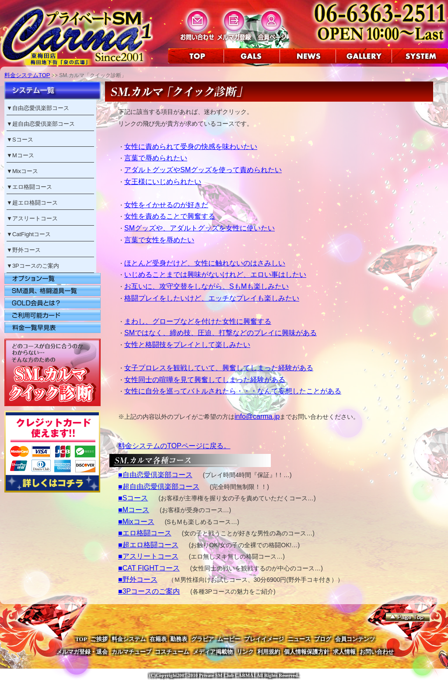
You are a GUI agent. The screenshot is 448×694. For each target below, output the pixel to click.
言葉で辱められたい (155, 158)
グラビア (202, 639)
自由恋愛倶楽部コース (40, 108)
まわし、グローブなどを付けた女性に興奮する (197, 321)
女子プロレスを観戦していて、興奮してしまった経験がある (218, 368)
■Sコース (133, 498)
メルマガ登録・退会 (82, 651)
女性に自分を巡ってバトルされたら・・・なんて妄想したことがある (232, 391)
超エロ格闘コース (35, 202)
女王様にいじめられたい (162, 181)
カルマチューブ (131, 651)
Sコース (22, 139)
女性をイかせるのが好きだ (166, 205)
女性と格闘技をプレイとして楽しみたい (187, 344)
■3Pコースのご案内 (149, 591)
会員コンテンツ (355, 639)
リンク (245, 651)
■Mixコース (136, 521)
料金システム (129, 639)
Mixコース (25, 171)
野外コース (26, 250)
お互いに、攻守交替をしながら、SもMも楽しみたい (206, 286)
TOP (81, 639)
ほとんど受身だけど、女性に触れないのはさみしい (204, 263)
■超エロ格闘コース (148, 545)
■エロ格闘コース (145, 533)
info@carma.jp (257, 416)
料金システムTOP (27, 75)
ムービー (228, 639)
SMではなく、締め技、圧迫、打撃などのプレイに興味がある (220, 332)
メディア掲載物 (213, 651)
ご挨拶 (99, 639)
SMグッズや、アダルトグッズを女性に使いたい (199, 228)
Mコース (23, 155)
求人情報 (344, 651)
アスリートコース (35, 218)
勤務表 (178, 639)
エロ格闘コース (32, 187)
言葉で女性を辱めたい (159, 240)
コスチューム (172, 651)
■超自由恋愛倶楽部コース (159, 486)
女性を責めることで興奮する (169, 216)
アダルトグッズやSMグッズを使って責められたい (203, 170)
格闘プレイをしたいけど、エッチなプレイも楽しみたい (211, 298)
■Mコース (133, 509)
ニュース (299, 639)
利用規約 (268, 651)
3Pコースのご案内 (35, 265)
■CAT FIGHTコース (149, 568)
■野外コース (138, 579)
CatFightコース (31, 234)
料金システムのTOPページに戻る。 (174, 446)
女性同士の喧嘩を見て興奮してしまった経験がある (204, 379)
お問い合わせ (377, 651)
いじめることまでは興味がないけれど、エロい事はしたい (215, 274)
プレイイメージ (264, 639)
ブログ (322, 639)
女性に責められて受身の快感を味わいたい (190, 146)
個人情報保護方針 (306, 651)
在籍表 (158, 639)
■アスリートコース (148, 556)
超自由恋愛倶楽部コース (43, 123)
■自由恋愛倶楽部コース (155, 474)
